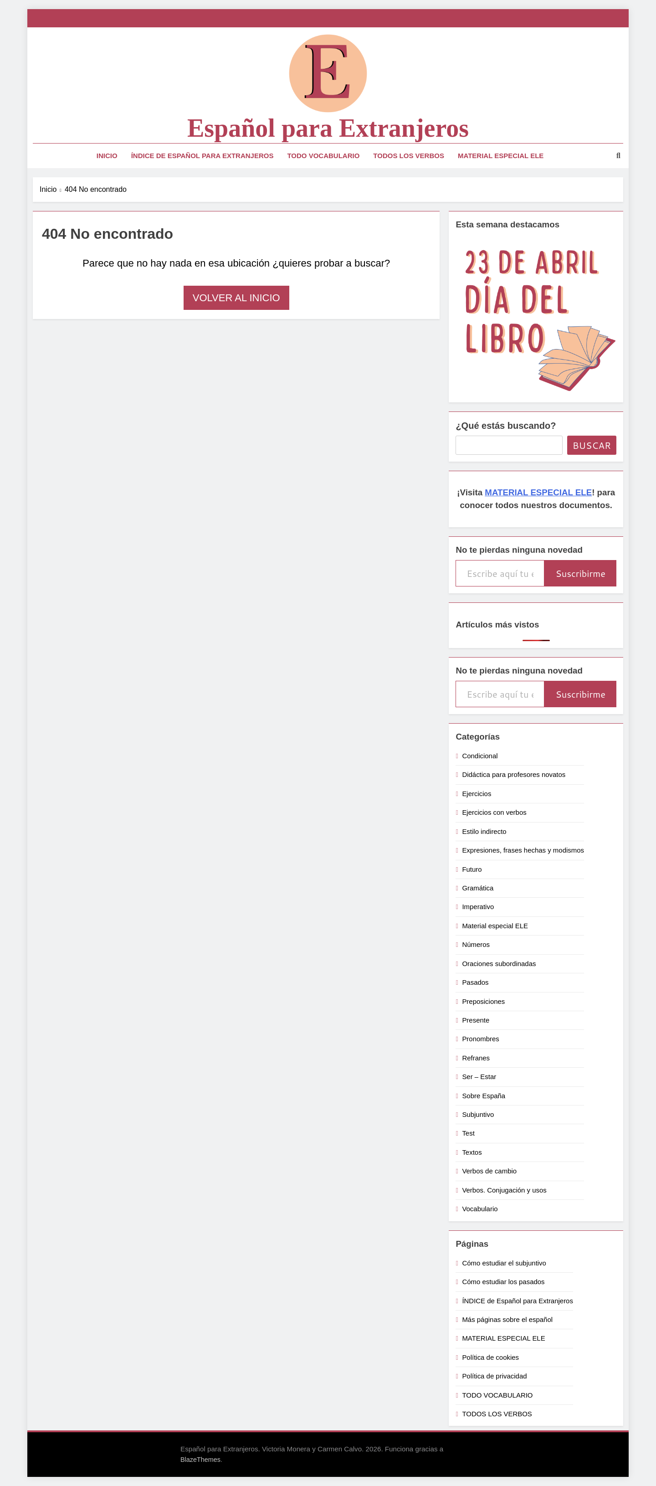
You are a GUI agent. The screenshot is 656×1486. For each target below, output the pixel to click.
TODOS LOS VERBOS (408, 155)
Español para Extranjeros (328, 128)
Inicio (107, 155)
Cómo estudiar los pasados (503, 1281)
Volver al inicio (236, 297)
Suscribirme (580, 573)
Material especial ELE (495, 926)
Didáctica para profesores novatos (513, 774)
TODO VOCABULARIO (323, 155)
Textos (472, 1152)
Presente (475, 1020)
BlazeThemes (200, 1459)
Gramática (477, 888)
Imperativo (478, 906)
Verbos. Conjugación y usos (504, 1190)
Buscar (592, 445)
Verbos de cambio (489, 1171)
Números (476, 944)
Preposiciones (483, 1001)
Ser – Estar (479, 1076)
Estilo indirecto (484, 831)
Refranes (476, 1058)
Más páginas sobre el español (507, 1319)
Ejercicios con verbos (494, 812)
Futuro (472, 869)
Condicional (479, 756)
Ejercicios (476, 793)
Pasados (475, 982)
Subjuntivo (478, 1114)
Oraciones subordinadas (499, 963)
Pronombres (480, 1039)
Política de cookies (490, 1357)
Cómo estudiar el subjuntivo (504, 1263)
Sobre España (483, 1096)
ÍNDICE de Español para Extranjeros (202, 155)
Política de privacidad (494, 1376)
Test (468, 1133)
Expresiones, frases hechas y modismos (523, 850)
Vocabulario (479, 1209)
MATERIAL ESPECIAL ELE (500, 155)
